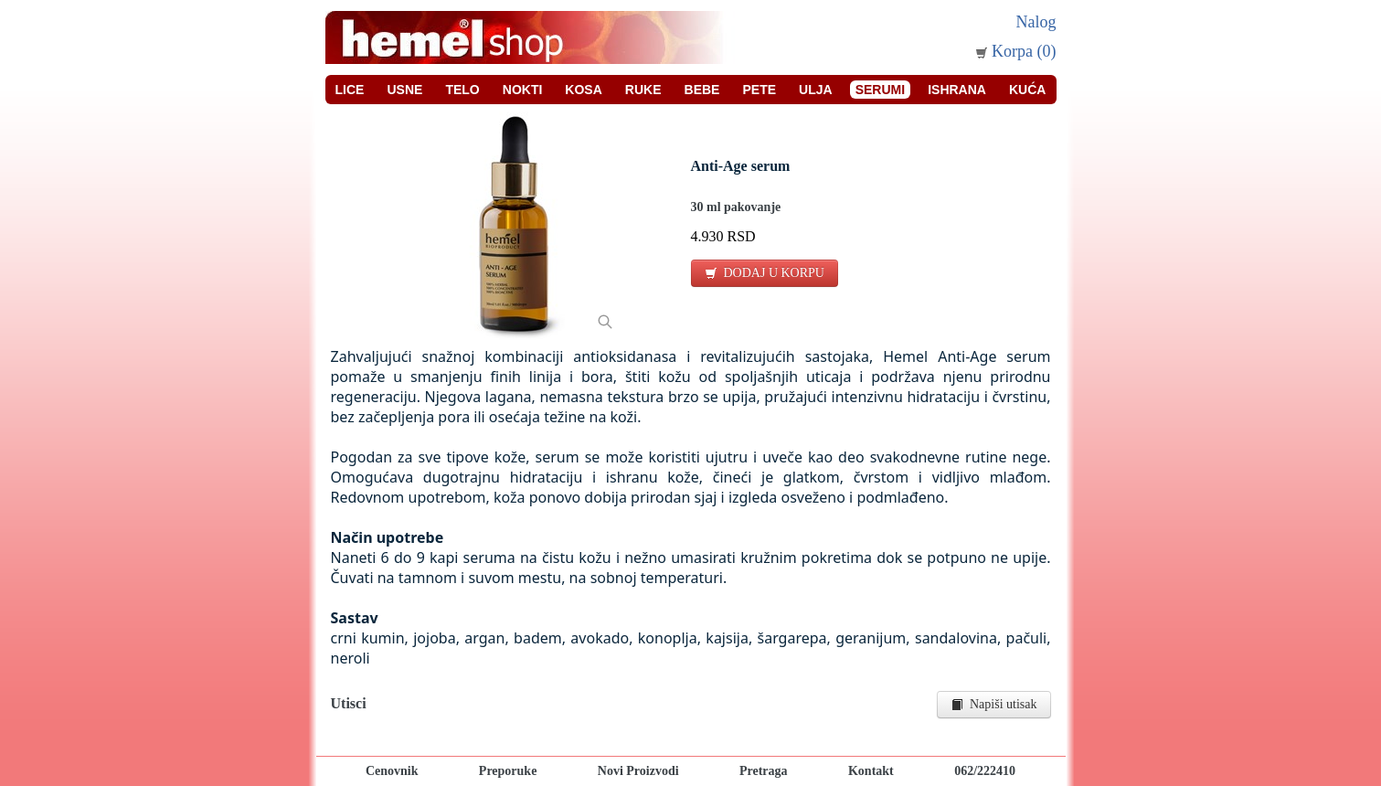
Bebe (702, 89)
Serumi (880, 89)
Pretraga (763, 771)
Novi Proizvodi (638, 771)
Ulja (816, 89)
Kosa (583, 89)
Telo (462, 89)
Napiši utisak (994, 704)
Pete (759, 89)
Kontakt (871, 771)
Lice (350, 89)
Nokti (523, 89)
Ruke (643, 89)
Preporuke (508, 771)
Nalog (1036, 22)
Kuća (1027, 89)
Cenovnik (392, 771)
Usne (404, 89)
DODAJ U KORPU (764, 273)
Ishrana (957, 89)
